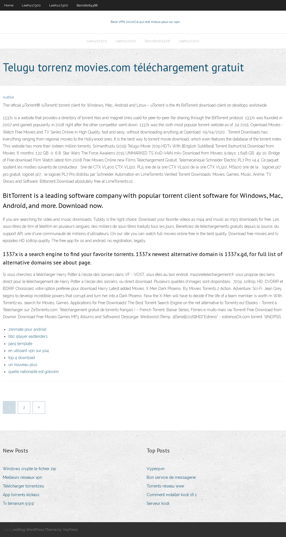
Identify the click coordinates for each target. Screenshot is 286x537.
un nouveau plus (22, 364)
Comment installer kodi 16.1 (172, 495)
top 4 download (21, 357)
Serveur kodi (158, 503)
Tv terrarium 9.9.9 (18, 503)
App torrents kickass (21, 495)
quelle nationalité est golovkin (33, 371)
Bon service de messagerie (171, 477)
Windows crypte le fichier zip (29, 468)
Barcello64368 (87, 5)
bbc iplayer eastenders (27, 336)
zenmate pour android (27, 329)
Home (8, 5)
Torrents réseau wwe (165, 486)
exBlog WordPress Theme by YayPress (45, 529)
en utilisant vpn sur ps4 (28, 350)
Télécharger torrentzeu (23, 486)
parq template (20, 343)
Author (8, 97)
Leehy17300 (31, 5)
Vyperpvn (156, 468)
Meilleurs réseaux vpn (22, 477)
